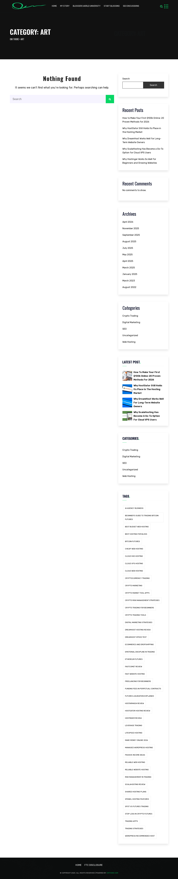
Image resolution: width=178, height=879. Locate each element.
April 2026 (127, 222)
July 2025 (127, 248)
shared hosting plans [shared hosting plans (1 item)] (135, 792)
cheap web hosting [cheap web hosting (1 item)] (134, 549)
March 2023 (128, 280)
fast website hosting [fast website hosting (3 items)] (135, 674)
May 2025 (127, 254)
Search (126, 78)
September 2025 (131, 235)
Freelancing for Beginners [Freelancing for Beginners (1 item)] (138, 681)
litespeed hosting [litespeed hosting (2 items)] (133, 733)
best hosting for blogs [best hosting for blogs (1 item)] (136, 534)
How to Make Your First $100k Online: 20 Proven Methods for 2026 (143, 120)
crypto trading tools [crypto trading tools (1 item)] (135, 615)
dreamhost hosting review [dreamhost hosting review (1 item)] (137, 630)
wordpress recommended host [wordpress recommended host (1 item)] (140, 836)
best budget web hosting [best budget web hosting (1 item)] (137, 527)
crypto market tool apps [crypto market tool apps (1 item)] (137, 593)
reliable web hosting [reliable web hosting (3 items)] (135, 762)
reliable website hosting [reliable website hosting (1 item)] (137, 770)
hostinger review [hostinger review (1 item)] (133, 718)
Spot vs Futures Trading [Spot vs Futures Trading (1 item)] (137, 806)
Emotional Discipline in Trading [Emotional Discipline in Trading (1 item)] (140, 652)
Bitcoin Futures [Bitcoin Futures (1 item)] (132, 541)
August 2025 (129, 241)
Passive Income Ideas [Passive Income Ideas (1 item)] (135, 755)
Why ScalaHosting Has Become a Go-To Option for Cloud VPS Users (142, 151)
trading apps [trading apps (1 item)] (131, 821)
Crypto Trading (130, 315)
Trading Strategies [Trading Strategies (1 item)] (134, 828)
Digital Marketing (131, 322)
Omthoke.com (112, 873)
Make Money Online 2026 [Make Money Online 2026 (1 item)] (136, 740)
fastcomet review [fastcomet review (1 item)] (133, 667)
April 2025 (127, 261)
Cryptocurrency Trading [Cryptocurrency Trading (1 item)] (137, 578)
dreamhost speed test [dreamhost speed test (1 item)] (136, 637)
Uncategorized (130, 335)
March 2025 (128, 267)
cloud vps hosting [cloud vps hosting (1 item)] (134, 563)
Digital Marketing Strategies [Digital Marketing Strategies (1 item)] (138, 622)
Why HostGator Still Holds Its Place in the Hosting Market (141, 130)
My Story (64, 6)
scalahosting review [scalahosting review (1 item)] (135, 784)
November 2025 (130, 228)
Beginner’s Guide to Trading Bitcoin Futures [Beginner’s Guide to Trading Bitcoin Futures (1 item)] (142, 517)
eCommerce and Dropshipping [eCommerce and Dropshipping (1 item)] (139, 644)
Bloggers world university (86, 6)
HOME (54, 6)
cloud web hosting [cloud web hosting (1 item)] (134, 571)
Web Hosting (128, 342)
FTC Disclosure (93, 865)
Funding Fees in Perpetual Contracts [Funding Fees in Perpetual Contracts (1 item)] (143, 689)
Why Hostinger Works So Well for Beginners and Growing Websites (139, 161)
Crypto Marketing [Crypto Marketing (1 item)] (133, 586)
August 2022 (129, 287)
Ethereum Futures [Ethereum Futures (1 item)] (134, 659)
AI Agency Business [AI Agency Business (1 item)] (134, 508)
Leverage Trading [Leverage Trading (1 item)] (133, 725)
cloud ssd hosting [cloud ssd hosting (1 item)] (134, 556)
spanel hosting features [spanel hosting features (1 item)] (137, 799)
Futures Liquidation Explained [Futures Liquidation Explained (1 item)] (139, 696)
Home (78, 865)
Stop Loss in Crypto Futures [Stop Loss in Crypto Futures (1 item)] (138, 814)
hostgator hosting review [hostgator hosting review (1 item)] (137, 711)
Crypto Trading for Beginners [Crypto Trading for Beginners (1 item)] (139, 608)
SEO (124, 329)
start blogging (112, 6)
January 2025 (129, 274)
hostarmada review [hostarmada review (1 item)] (134, 703)
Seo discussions (131, 6)
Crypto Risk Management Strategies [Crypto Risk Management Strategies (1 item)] (142, 600)
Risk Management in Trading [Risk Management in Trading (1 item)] (138, 777)
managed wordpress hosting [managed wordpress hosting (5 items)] (139, 747)
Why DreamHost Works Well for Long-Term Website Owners (141, 140)
